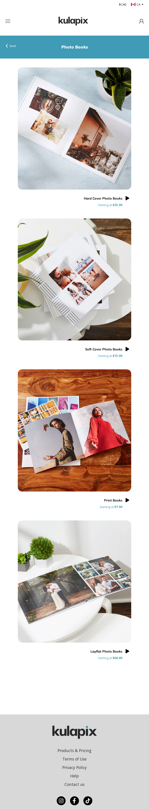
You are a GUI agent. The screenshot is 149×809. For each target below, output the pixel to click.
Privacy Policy (74, 767)
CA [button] (136, 4)
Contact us (74, 784)
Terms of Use (74, 759)
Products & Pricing (74, 750)
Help (74, 776)
